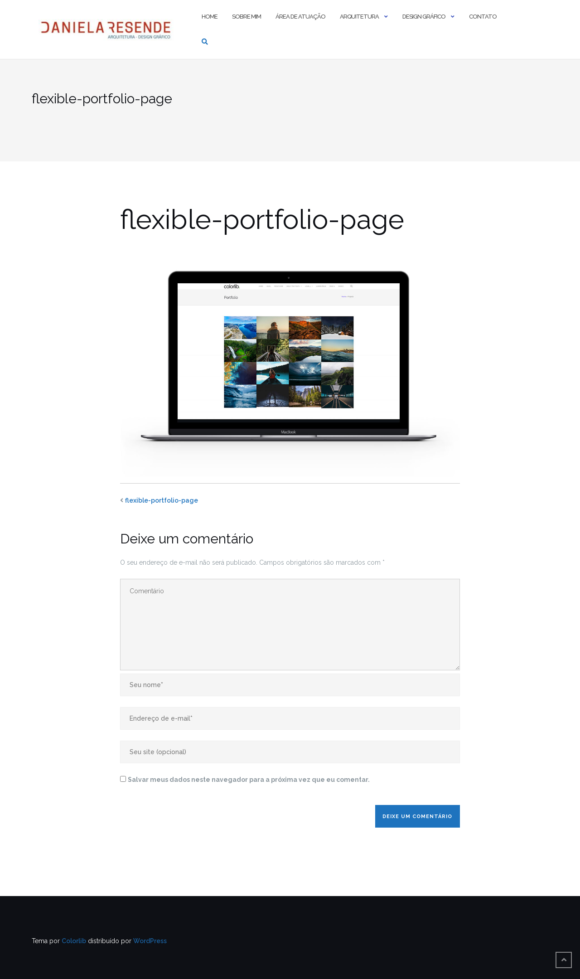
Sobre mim (246, 16)
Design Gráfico (423, 16)
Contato (483, 16)
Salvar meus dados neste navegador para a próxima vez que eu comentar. (249, 779)
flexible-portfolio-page (161, 500)
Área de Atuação (300, 16)
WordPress (150, 941)
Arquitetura (359, 16)
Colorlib (74, 941)
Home (210, 16)
